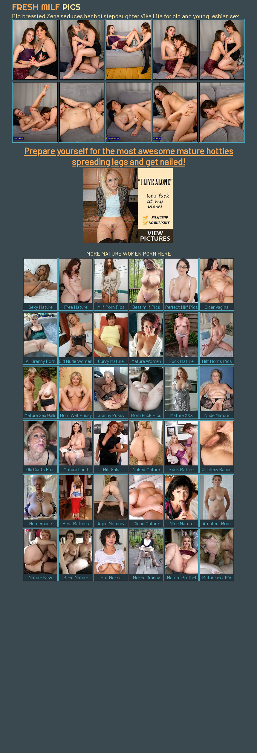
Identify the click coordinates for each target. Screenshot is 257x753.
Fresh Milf (46, 6)
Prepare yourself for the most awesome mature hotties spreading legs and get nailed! (128, 156)
